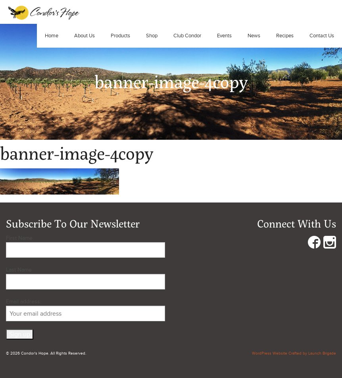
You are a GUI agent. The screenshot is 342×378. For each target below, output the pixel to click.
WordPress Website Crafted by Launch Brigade (294, 353)
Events (224, 36)
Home (51, 36)
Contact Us (321, 36)
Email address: (85, 309)
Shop (152, 36)
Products (120, 36)
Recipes (285, 36)
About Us (84, 36)
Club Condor (187, 36)
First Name (19, 238)
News (254, 36)
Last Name (19, 269)
